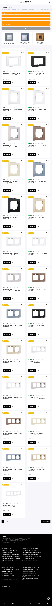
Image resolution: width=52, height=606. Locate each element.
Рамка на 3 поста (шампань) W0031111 (36, 470)
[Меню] (2, 2)
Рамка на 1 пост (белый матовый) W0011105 (13, 110)
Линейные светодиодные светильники (10, 554)
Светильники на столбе (7, 573)
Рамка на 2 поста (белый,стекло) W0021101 (38, 254)
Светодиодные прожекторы (8, 575)
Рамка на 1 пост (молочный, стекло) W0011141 (11, 182)
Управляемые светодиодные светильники (11, 558)
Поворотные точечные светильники (30, 548)
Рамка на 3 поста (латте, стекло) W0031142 (12, 434)
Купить (7, 82)
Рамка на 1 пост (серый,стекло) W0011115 (37, 182)
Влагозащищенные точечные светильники (31, 552)
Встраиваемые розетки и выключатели (30, 567)
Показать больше (46, 521)
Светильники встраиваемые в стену (9, 579)
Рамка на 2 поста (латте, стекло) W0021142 (37, 290)
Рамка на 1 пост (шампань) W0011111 (36, 218)
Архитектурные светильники (8, 567)
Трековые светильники (7, 552)
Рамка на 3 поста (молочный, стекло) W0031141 (36, 434)
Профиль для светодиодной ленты (9, 550)
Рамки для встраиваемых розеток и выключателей (30, 579)
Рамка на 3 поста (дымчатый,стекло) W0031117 (36, 398)
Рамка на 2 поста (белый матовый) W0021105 (10, 254)
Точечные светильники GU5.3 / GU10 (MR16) (31, 556)
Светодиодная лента (6, 548)
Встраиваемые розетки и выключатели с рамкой (31, 576)
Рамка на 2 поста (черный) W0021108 (36, 326)
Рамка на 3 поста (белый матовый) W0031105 (35, 362)
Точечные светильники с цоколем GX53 (31, 558)
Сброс (26, 28)
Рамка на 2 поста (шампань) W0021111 (11, 362)
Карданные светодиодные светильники (10, 556)
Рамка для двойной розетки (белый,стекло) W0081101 (11, 74)
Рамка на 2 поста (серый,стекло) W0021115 (12, 326)
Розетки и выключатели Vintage (29, 573)
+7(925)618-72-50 (6, 586)
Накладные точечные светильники (30, 554)
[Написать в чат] (49, 599)
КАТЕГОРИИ (6, 49)
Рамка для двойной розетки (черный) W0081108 (36, 74)
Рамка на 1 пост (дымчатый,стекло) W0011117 (11, 146)
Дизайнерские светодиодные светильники (31, 560)
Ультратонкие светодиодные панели (10, 560)
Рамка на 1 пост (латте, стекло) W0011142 (37, 146)
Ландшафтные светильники (8, 571)
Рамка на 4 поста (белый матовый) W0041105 (10, 506)
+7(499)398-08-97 (6, 585)
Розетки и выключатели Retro (29, 571)
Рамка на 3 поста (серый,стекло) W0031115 (12, 470)
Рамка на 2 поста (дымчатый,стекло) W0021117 (11, 290)
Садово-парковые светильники (8, 577)
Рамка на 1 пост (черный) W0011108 (10, 218)
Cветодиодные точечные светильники (30, 550)
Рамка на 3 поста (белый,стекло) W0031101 (12, 398)
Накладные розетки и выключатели (30, 569)
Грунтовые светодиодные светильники (10, 569)
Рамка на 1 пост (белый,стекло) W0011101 (37, 110)
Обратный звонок (5, 587)
